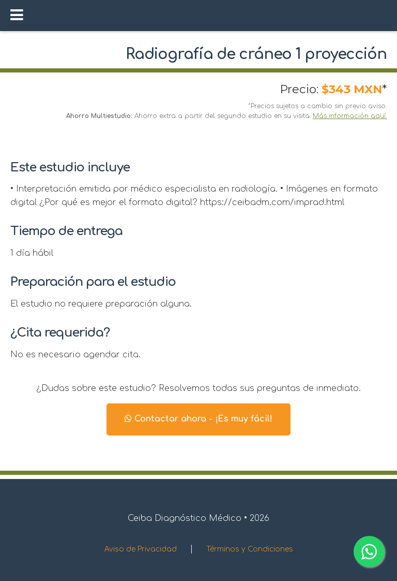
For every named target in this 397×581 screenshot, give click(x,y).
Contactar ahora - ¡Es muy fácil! (198, 419)
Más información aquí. (350, 116)
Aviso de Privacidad (140, 549)
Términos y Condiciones (249, 549)
